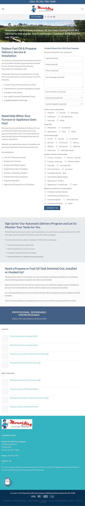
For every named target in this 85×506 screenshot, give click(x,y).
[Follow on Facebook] (45, 17)
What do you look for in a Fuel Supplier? (58, 188)
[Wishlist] (82, 9)
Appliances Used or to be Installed (55, 154)
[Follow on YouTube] (54, 17)
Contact (42, 502)
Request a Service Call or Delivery (54, 501)
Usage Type (48, 124)
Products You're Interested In (54, 109)
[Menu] (3, 9)
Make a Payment (34, 501)
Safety (72, 501)
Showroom (7, 501)
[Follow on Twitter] (51, 17)
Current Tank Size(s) (51, 135)
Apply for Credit (19, 501)
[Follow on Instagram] (48, 17)
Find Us (78, 501)
